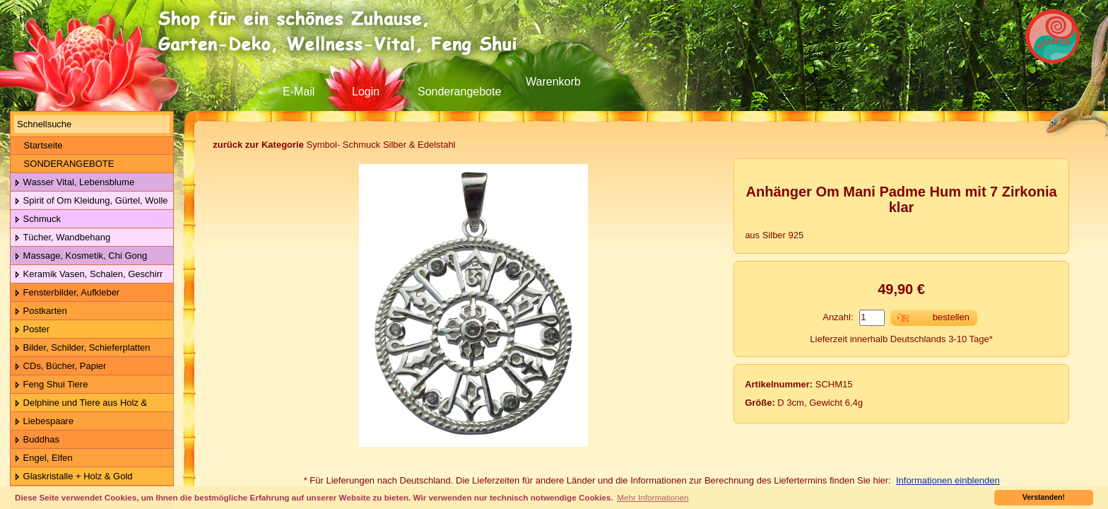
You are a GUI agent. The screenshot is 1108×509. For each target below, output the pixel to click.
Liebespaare (43, 422)
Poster (31, 330)
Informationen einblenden (948, 480)
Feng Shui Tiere (51, 385)
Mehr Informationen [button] (652, 497)
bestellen (951, 317)
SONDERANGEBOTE (64, 163)
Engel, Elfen (43, 458)
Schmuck (37, 219)
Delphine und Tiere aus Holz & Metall (79, 403)
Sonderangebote (459, 92)
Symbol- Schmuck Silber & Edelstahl (334, 144)
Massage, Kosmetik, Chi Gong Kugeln (79, 256)
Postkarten (40, 311)
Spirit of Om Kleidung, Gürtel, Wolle (91, 201)
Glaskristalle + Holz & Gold (73, 477)
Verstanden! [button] (1043, 497)
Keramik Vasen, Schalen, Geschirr (88, 274)
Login (365, 92)
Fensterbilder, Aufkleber (66, 293)
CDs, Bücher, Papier (60, 366)
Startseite (38, 145)
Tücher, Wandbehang (62, 238)
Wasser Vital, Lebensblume (74, 183)
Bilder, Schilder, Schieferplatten (82, 348)
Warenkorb (553, 82)
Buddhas (36, 440)
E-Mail (298, 92)
